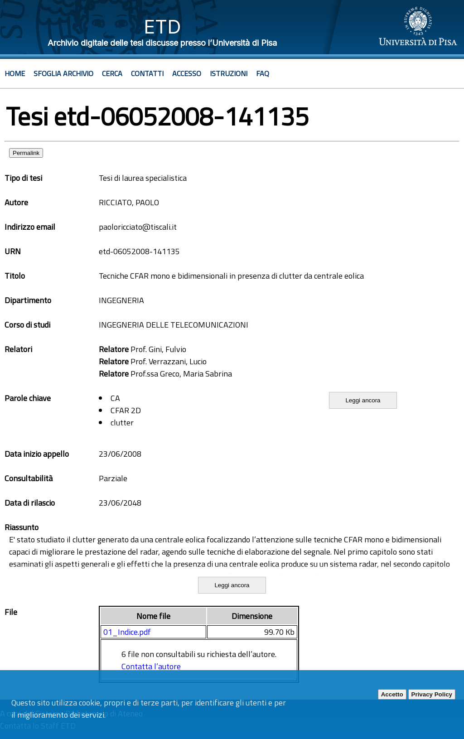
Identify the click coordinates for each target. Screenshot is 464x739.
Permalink (26, 153)
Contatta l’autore (151, 666)
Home (15, 73)
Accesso (186, 73)
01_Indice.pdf (127, 632)
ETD (162, 26)
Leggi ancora (362, 400)
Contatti (147, 73)
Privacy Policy (431, 694)
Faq (262, 73)
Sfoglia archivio (63, 73)
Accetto (392, 694)
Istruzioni (228, 73)
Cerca (112, 73)
